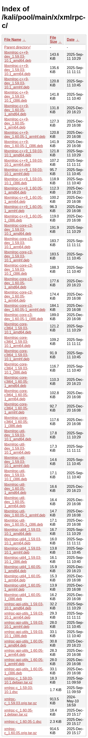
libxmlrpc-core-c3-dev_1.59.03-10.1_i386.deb (18, 269)
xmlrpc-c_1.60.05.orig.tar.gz (20, 731)
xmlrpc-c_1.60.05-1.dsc (22, 722)
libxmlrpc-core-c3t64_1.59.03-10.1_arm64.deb (17, 342)
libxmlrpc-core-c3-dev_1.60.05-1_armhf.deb (24, 308)
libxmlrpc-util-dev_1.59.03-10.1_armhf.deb (16, 462)
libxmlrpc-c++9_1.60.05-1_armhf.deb (23, 209)
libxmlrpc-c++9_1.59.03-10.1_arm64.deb (23, 163)
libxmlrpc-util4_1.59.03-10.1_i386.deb (22, 560)
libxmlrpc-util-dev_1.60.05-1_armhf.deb (24, 513)
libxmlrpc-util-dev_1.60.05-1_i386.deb (23, 522)
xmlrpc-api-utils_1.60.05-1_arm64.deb (23, 653)
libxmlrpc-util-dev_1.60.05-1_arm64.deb (14, 502)
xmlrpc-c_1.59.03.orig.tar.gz (20, 701)
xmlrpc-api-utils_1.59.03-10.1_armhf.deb (23, 625)
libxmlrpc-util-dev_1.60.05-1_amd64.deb (15, 489)
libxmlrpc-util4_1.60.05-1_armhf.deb (22, 587)
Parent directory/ (17, 47)
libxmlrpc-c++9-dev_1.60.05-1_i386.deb (23, 144)
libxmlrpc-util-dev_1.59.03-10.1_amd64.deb (17, 435)
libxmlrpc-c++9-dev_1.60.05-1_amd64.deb (16, 110)
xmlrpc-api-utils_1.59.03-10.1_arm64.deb (23, 615)
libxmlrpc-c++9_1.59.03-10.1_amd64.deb (23, 153)
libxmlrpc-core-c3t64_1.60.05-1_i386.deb (16, 422)
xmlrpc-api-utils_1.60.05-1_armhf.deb (23, 662)
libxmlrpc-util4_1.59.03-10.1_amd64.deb (22, 532)
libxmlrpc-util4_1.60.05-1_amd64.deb (22, 569)
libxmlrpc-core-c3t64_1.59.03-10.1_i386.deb (16, 368)
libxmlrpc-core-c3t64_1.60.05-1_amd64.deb (16, 382)
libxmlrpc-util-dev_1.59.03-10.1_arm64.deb (17, 448)
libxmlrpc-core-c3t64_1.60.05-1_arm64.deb (16, 395)
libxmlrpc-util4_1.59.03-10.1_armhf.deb (22, 550)
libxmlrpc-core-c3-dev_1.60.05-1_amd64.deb (18, 283)
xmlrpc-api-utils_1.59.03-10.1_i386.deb (23, 634)
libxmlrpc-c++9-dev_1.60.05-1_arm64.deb (16, 123)
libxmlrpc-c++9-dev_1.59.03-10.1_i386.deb (16, 96)
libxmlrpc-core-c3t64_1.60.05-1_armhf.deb (16, 408)
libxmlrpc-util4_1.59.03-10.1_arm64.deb (22, 541)
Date (71, 40)
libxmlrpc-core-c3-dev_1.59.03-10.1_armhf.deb (18, 256)
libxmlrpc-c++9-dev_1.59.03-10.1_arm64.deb (17, 70)
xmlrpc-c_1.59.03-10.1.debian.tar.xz (18, 680)
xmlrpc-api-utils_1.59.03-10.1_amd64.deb (23, 606)
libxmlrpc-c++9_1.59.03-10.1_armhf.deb (23, 172)
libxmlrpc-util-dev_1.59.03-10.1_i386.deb (15, 475)
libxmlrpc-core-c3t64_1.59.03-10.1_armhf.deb (16, 355)
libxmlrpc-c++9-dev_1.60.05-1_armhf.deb (24, 135)
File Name (12, 40)
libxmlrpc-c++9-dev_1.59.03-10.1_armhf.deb (16, 83)
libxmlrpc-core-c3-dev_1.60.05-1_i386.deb (23, 317)
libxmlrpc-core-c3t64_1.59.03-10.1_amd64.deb (17, 328)
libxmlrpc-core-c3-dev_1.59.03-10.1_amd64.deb (18, 230)
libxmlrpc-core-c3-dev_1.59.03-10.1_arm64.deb (18, 243)
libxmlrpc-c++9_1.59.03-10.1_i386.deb (23, 181)
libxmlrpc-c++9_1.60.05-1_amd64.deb (23, 190)
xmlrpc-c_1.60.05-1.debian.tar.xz (18, 712)
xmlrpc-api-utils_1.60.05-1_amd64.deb (23, 643)
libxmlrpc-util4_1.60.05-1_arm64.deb (22, 578)
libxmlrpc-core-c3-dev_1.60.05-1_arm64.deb (18, 296)
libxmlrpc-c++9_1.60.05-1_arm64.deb (23, 200)
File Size (53, 40)
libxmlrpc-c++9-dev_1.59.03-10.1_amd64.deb (17, 56)
